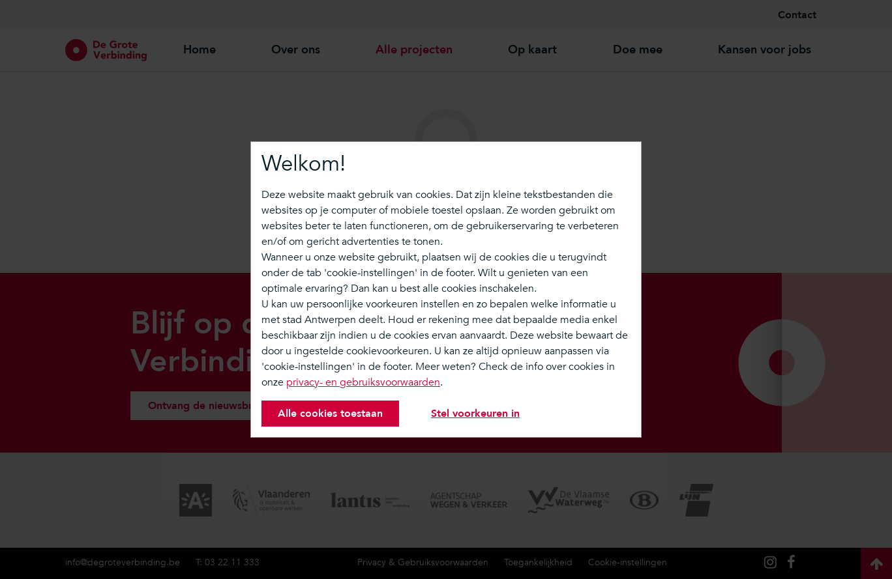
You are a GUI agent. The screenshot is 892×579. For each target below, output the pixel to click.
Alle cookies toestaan (330, 413)
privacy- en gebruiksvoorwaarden (363, 382)
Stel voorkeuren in (475, 413)
